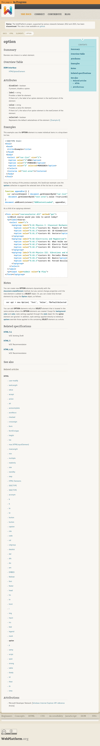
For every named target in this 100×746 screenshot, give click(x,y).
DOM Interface (10, 67)
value (11, 390)
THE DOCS (26, 14)
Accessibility (56, 716)
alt (10, 403)
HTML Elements (15, 481)
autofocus (12, 412)
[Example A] (55, 120)
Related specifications (81, 73)
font (10, 581)
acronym (12, 494)
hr (10, 599)
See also (74, 78)
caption (12, 526)
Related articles (79, 81)
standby (12, 472)
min (10, 453)
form (10, 426)
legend (11, 631)
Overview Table (78, 54)
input (11, 618)
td (10, 677)
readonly (12, 463)
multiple (12, 458)
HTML (77, 83)
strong (11, 663)
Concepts (20, 716)
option (28, 33)
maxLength (13, 449)
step (10, 476)
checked (12, 417)
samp (11, 650)
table (11, 668)
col (10, 540)
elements (20, 33)
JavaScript (71, 716)
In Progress (19, 2)
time (10, 691)
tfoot (10, 681)
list (10, 440)
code (10, 536)
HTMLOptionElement (17, 71)
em (10, 567)
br (10, 508)
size (10, 467)
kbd (10, 627)
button (11, 517)
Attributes (75, 59)
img (10, 613)
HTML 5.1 (8, 332)
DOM (83, 716)
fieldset (12, 577)
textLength (13, 385)
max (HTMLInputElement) (19, 444)
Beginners (6, 716)
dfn (10, 558)
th (10, 686)
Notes (73, 68)
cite (10, 531)
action (11, 399)
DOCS (5, 33)
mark (11, 636)
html (11, 33)
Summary (75, 49)
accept (11, 394)
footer (11, 586)
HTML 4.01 (8, 349)
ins (10, 622)
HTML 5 (7, 340)
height (11, 435)
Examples (75, 64)
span (11, 659)
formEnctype (14, 431)
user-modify (13, 380)
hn (10, 595)
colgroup (12, 545)
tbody (11, 672)
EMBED (11, 572)
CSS (43, 716)
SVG (94, 716)
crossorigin (13, 421)
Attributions (78, 87)
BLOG (67, 14)
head (11, 590)
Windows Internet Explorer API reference (49, 703)
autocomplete (14, 408)
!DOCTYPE (13, 485)
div (10, 563)
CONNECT (40, 14)
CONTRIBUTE (55, 14)
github (42, 26)
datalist (12, 549)
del (10, 554)
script (11, 654)
